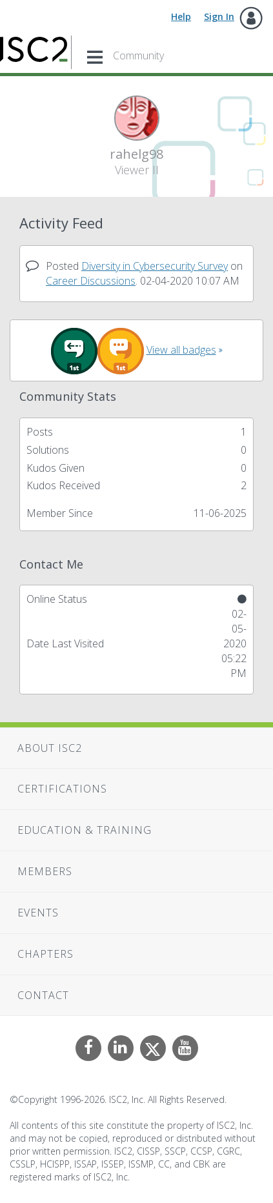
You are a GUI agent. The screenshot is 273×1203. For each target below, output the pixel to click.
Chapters (45, 954)
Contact (43, 995)
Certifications (62, 789)
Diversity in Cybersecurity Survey (154, 266)
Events (38, 912)
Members (44, 871)
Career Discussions (91, 281)
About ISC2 (49, 748)
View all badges (181, 350)
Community (138, 55)
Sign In (219, 16)
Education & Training (84, 830)
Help (181, 16)
